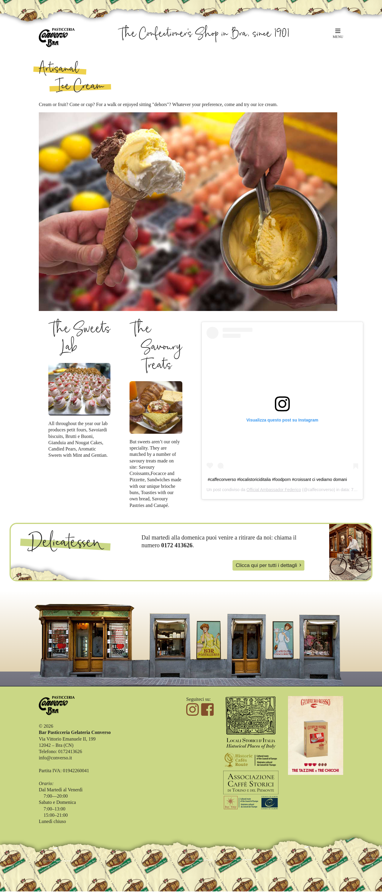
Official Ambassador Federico (274, 489)
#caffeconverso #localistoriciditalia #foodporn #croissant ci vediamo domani (277, 479)
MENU (338, 36)
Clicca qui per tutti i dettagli (264, 565)
